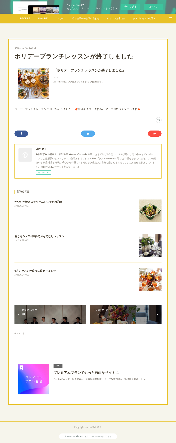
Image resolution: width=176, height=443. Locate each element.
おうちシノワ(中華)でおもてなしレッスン (39, 236)
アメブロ (59, 18)
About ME (43, 18)
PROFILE (25, 18)
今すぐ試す (130, 6)
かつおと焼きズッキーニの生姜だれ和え (38, 201)
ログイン (153, 6)
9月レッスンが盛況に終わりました (35, 270)
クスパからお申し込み (144, 18)
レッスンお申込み (116, 18)
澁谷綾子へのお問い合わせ (85, 18)
